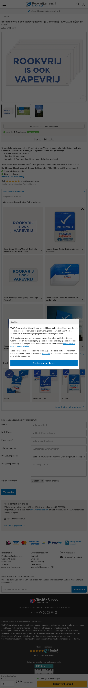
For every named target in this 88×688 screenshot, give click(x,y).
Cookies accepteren (44, 363)
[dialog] (44, 344)
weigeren (46, 353)
